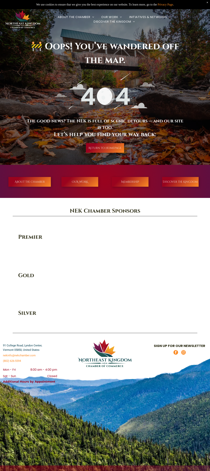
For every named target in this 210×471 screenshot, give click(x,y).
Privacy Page (165, 4)
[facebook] (175, 353)
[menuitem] (76, 17)
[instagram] (183, 353)
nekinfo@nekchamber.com (19, 355)
